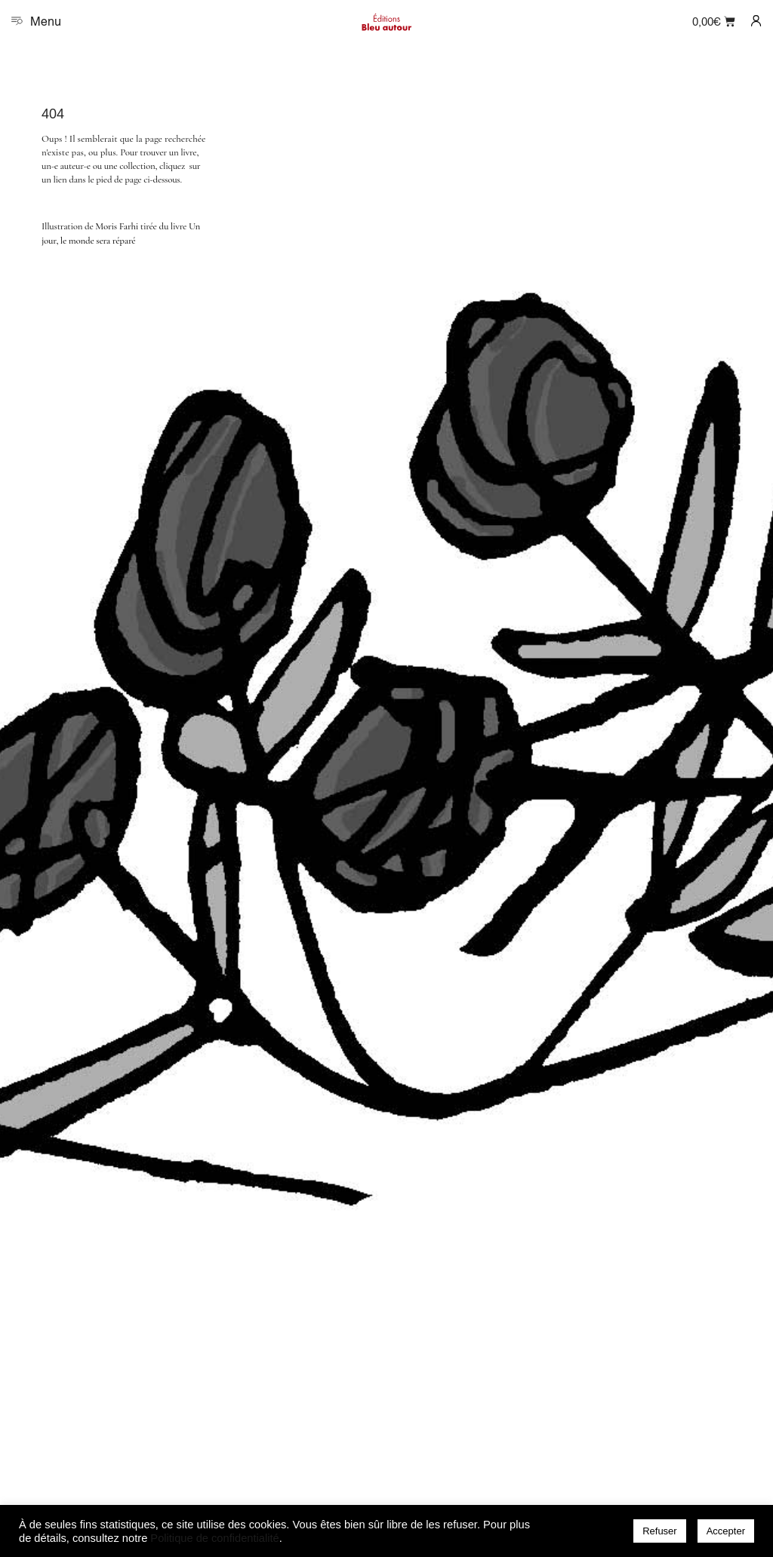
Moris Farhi (116, 226)
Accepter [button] (726, 1531)
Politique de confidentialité (214, 1538)
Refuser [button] (659, 1531)
